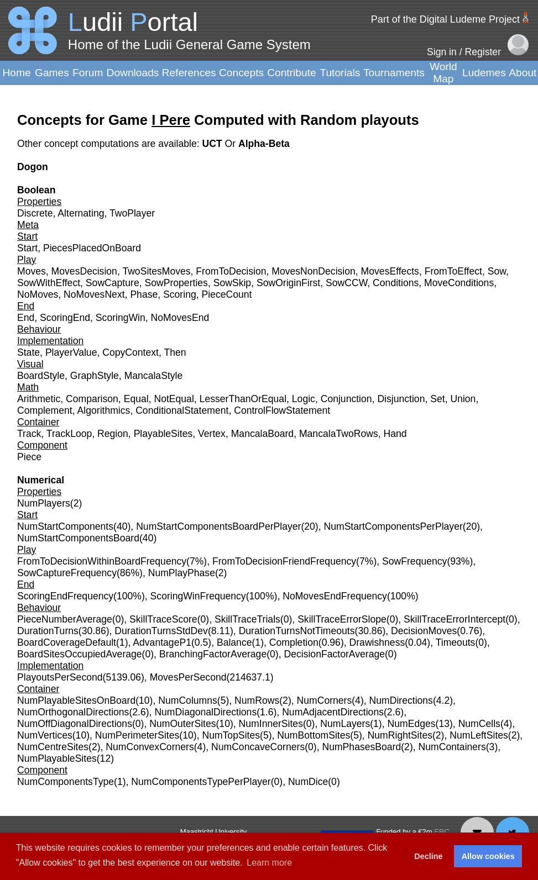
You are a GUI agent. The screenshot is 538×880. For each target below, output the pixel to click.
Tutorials (340, 72)
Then (175, 352)
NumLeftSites (479, 735)
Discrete (35, 213)
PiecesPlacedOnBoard (92, 248)
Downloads (133, 72)
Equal (136, 398)
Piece (29, 456)
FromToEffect (453, 271)
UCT (213, 143)
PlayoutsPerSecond (60, 677)
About (522, 72)
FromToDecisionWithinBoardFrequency (101, 561)
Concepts (241, 72)
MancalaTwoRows (338, 433)
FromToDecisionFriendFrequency (284, 561)
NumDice (308, 781)
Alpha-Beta (264, 143)
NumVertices (44, 735)
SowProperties (175, 282)
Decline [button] (428, 856)
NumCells (479, 723)
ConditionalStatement (181, 410)
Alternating (81, 213)
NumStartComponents (65, 526)
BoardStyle (41, 375)
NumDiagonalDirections (205, 712)
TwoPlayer (132, 213)
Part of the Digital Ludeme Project (445, 19)
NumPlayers (43, 503)
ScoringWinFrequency (198, 596)
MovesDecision (84, 271)
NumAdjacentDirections (333, 712)
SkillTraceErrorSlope (341, 619)
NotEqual (174, 398)
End (25, 317)
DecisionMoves (424, 630)
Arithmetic (38, 398)
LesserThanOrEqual (243, 398)
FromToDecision (231, 271)
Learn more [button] (269, 862)
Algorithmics (103, 410)
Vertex (212, 433)
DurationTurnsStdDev (161, 630)
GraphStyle (94, 375)
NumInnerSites (271, 723)
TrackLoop (69, 433)
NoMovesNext (94, 294)
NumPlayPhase (181, 572)
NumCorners (324, 700)
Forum (87, 72)
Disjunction (401, 398)
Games (52, 72)
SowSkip (232, 282)
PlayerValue (71, 352)
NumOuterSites (182, 723)
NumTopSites (231, 735)
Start (27, 248)
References (189, 72)
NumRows (256, 700)
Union (463, 398)
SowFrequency (414, 561)
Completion (293, 642)
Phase (144, 294)
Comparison (92, 398)
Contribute (291, 72)
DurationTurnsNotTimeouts (297, 630)
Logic (303, 398)
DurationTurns (48, 630)
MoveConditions (459, 282)
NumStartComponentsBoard (78, 538)
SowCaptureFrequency (67, 572)
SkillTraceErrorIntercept (454, 619)
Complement (44, 410)
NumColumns (187, 700)
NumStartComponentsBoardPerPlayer (218, 526)
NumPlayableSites (57, 758)
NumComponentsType (65, 781)
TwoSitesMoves (156, 271)
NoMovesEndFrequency (335, 596)
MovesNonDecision (313, 271)
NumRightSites (400, 735)
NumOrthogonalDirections (73, 712)
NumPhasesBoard (361, 746)
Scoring (179, 294)
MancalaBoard (262, 433)
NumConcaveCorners (258, 746)
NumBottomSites (313, 735)
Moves (31, 271)
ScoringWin (120, 317)
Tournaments (394, 72)
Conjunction (346, 398)
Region (112, 433)
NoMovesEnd (180, 317)
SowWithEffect (48, 282)
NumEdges (412, 723)
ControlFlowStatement (282, 410)
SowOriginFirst (288, 282)
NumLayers (345, 723)
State (28, 352)
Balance (234, 642)
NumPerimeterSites (137, 735)
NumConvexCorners (150, 746)
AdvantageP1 (162, 642)
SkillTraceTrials (247, 619)
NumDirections (401, 700)
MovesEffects (390, 271)
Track (29, 433)
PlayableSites (163, 433)
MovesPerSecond (188, 677)
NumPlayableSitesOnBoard (76, 700)
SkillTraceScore (163, 619)
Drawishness (377, 642)
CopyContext (130, 352)
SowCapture (112, 282)
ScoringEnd (65, 317)
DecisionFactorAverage (334, 654)
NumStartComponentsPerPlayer (392, 526)
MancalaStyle (153, 375)
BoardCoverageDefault (66, 642)
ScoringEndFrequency (65, 596)
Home (16, 72)
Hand (394, 433)
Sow (497, 271)
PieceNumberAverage (64, 619)
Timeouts (456, 642)
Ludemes (484, 72)
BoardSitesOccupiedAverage (79, 654)
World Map (443, 73)
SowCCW (346, 282)
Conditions (396, 282)
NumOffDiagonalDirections (74, 723)
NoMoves (37, 294)
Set (437, 398)
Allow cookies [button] (488, 856)
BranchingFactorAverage (213, 654)
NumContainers (452, 746)
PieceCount (226, 294)
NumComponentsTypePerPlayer (200, 781)
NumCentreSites (52, 746)
